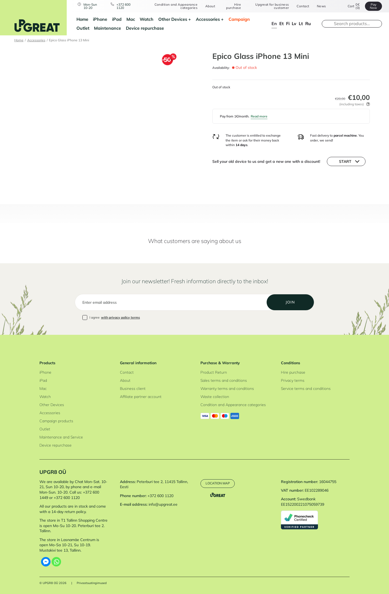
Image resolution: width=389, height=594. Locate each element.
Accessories (208, 19)
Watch (146, 19)
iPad (117, 19)
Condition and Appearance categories (176, 6)
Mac (130, 19)
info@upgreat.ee (163, 504)
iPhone (100, 19)
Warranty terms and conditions (227, 388)
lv (294, 23)
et (281, 23)
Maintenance (107, 28)
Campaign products (56, 420)
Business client (133, 388)
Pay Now (373, 6)
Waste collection (214, 396)
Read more (259, 116)
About (210, 6)
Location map (218, 483)
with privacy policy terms (120, 317)
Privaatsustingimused (92, 583)
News (321, 6)
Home (82, 19)
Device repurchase (145, 28)
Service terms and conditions (306, 388)
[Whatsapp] (56, 561)
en (274, 23)
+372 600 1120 (123, 6)
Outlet (82, 28)
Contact (303, 6)
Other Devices (172, 19)
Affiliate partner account (141, 396)
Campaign (239, 19)
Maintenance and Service (61, 437)
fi (288, 23)
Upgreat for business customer (272, 6)
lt (301, 23)
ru (308, 23)
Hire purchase (233, 6)
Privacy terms (292, 380)
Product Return (213, 372)
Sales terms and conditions (223, 380)
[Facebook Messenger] (46, 561)
